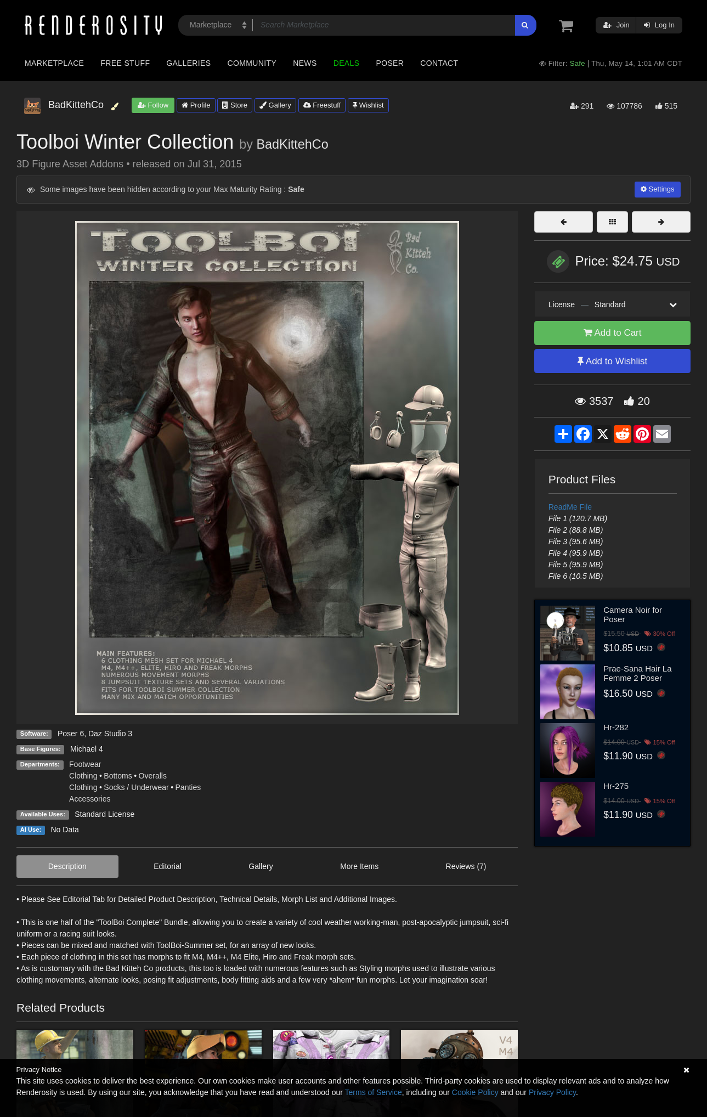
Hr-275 (616, 786)
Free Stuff (125, 63)
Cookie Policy (475, 1092)
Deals (346, 63)
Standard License (104, 814)
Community (252, 63)
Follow (153, 105)
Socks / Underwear (136, 787)
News (304, 63)
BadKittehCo (292, 144)
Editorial (168, 866)
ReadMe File (570, 507)
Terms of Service (373, 1092)
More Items (359, 866)
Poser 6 (71, 733)
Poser (390, 63)
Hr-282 (616, 727)
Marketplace (54, 63)
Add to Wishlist (612, 361)
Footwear (85, 764)
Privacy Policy (552, 1092)
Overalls (153, 775)
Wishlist (368, 105)
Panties (188, 787)
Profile (196, 105)
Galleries (188, 63)
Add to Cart (613, 333)
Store (234, 105)
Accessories (89, 798)
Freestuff (322, 105)
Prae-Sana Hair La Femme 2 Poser (637, 673)
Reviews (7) (466, 866)
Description (67, 866)
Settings (658, 189)
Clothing (83, 775)
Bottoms (118, 775)
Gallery (275, 105)
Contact (439, 63)
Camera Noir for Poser (632, 614)
